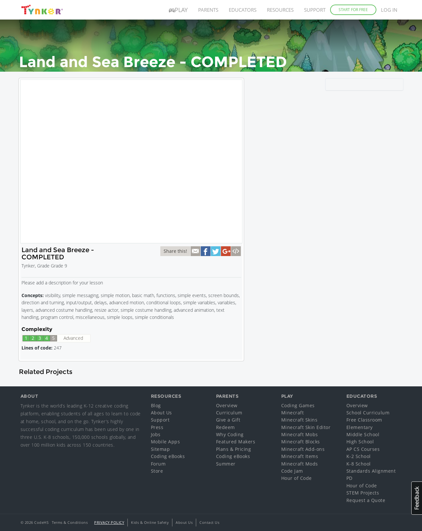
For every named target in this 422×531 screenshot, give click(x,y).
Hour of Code (296, 478)
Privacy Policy (109, 522)
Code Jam (292, 471)
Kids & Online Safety (150, 522)
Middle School (363, 434)
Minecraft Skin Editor (306, 427)
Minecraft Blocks (300, 441)
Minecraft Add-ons (303, 449)
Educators (242, 10)
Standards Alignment (371, 471)
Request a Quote (366, 500)
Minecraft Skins (299, 420)
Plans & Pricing (233, 449)
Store (157, 471)
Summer (226, 464)
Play (178, 10)
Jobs (156, 434)
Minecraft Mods (299, 464)
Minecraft (292, 412)
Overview (227, 405)
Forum (158, 464)
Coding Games (298, 405)
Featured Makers (235, 441)
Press (157, 427)
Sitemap (160, 449)
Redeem (225, 427)
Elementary (359, 427)
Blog (156, 405)
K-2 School (358, 456)
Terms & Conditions (70, 522)
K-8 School (358, 464)
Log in (389, 10)
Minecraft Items (299, 456)
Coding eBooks (168, 456)
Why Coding (230, 434)
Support (315, 10)
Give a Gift (228, 420)
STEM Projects (362, 493)
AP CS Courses (363, 449)
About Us (161, 412)
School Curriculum (368, 412)
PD (349, 478)
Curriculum (229, 412)
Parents (208, 10)
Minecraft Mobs (299, 434)
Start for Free (353, 9)
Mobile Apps (165, 441)
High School (360, 441)
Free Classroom (364, 420)
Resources (280, 10)
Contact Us (209, 522)
